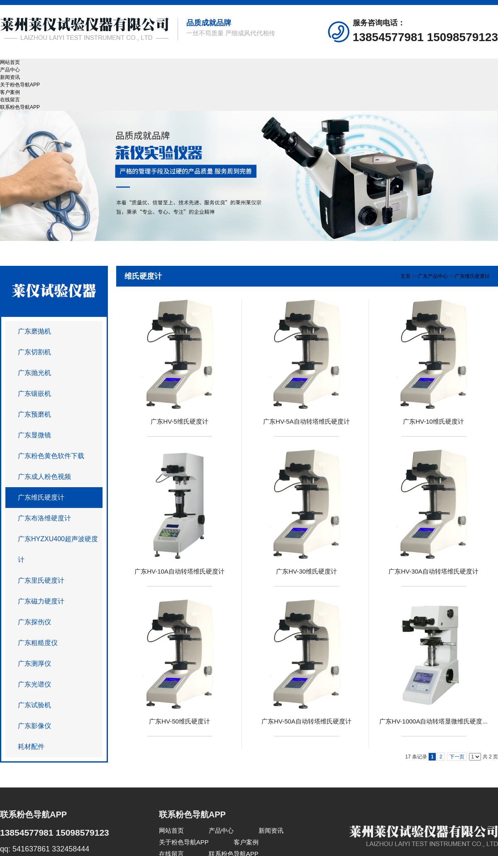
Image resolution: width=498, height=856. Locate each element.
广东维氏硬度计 (472, 276)
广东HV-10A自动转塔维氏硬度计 (179, 571)
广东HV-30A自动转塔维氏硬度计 (433, 571)
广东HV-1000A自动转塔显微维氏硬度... (433, 721)
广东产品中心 (433, 276)
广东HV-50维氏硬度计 (179, 721)
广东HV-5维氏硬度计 (179, 421)
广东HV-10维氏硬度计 (433, 421)
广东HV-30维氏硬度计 (306, 571)
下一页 (456, 757)
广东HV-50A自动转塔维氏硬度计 (306, 721)
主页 (405, 276)
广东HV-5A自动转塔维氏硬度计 (306, 421)
